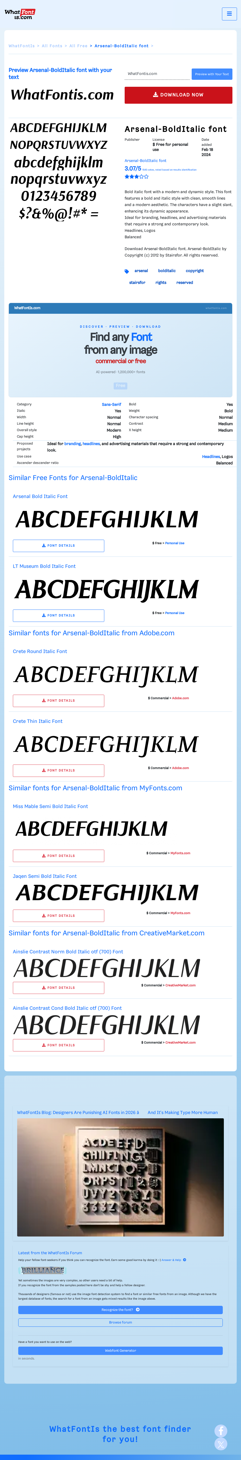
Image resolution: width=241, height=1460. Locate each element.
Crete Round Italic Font (40, 651)
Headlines (211, 457)
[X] (220, 1443)
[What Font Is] (20, 14)
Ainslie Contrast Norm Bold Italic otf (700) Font (68, 951)
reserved (184, 283)
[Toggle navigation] (229, 14)
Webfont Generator (120, 1351)
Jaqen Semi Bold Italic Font (45, 876)
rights (160, 283)
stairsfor (137, 283)
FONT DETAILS (58, 545)
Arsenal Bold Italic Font (40, 496)
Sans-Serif (111, 405)
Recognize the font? (121, 1310)
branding (72, 444)
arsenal (141, 271)
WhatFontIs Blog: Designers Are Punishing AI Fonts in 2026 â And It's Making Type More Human (117, 1113)
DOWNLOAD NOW (178, 95)
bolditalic (167, 271)
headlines (91, 444)
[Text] (157, 74)
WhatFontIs (22, 46)
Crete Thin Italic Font (37, 721)
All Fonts (52, 46)
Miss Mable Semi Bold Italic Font (50, 806)
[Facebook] (220, 1431)
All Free (78, 46)
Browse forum (120, 1322)
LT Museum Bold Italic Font (44, 566)
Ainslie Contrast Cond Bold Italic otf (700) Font (67, 1008)
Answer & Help (174, 1260)
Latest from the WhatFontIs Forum (50, 1253)
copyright (195, 271)
